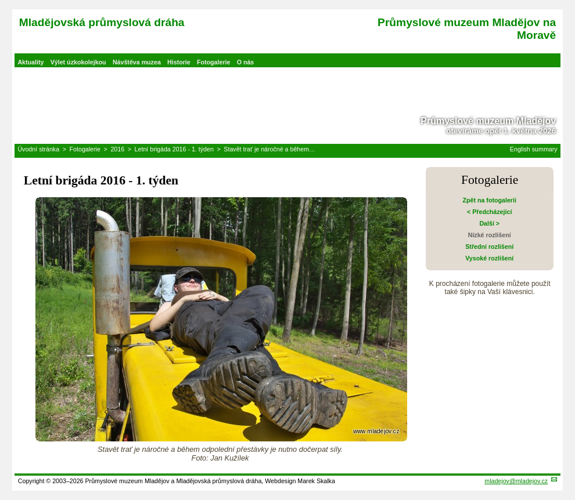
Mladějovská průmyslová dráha (102, 22)
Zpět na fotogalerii (489, 200)
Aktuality (30, 62)
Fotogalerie (213, 62)
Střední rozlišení (489, 246)
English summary (534, 149)
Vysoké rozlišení (489, 258)
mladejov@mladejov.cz (516, 480)
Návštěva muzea (137, 62)
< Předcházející (489, 211)
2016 (117, 149)
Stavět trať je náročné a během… (269, 149)
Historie (179, 62)
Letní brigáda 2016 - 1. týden (174, 149)
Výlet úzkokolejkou (78, 62)
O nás (245, 62)
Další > (489, 223)
